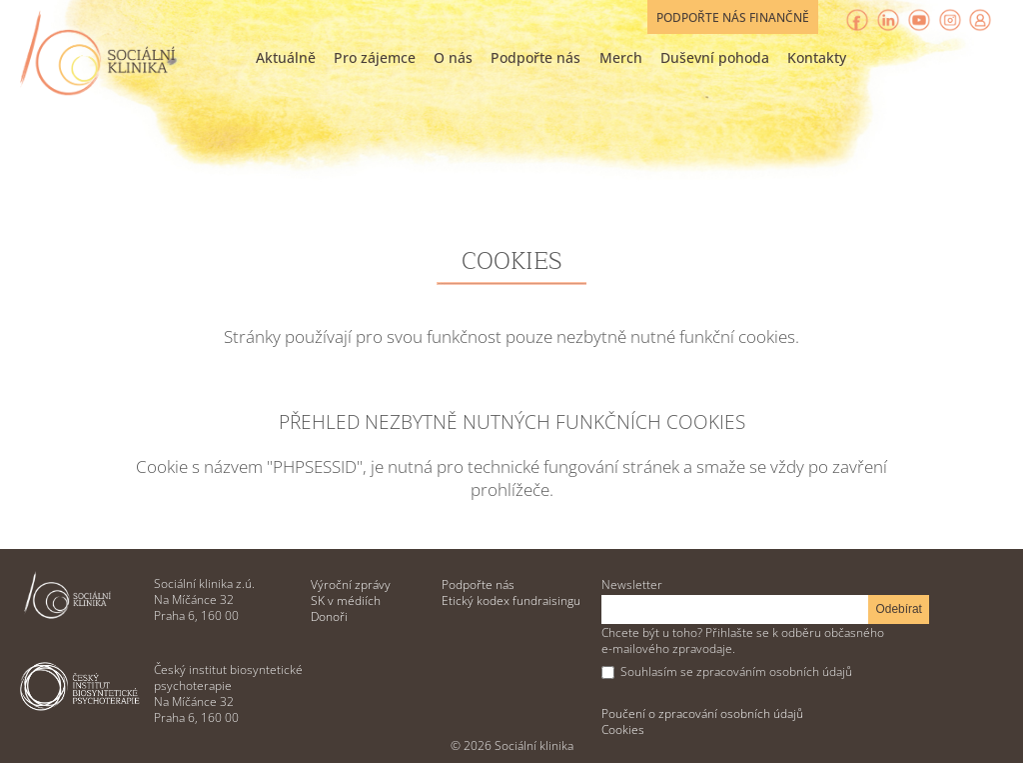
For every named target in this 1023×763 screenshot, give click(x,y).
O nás (453, 57)
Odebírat (899, 609)
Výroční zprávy (351, 584)
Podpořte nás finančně (732, 17)
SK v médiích (346, 600)
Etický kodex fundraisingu (511, 600)
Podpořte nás (535, 57)
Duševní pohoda (714, 57)
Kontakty (816, 57)
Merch (620, 57)
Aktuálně (286, 57)
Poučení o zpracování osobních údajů (702, 713)
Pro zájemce (375, 57)
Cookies (622, 729)
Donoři (329, 616)
